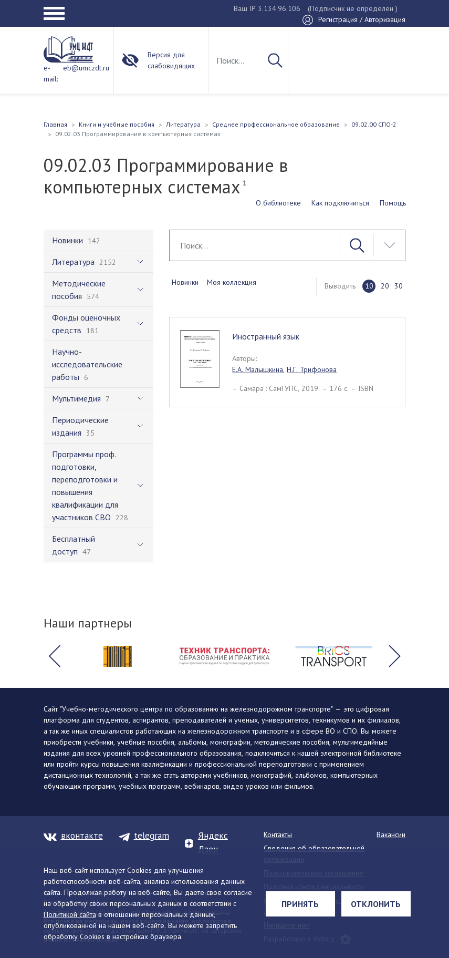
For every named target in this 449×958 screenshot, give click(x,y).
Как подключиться (340, 203)
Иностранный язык (265, 336)
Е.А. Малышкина (257, 369)
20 (385, 286)
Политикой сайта (70, 914)
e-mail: (51, 73)
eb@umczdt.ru (86, 68)
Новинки (185, 282)
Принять (300, 904)
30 (398, 286)
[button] (55, 656)
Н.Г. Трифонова (312, 369)
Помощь (393, 203)
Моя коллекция (231, 282)
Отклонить (376, 904)
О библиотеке (278, 203)
